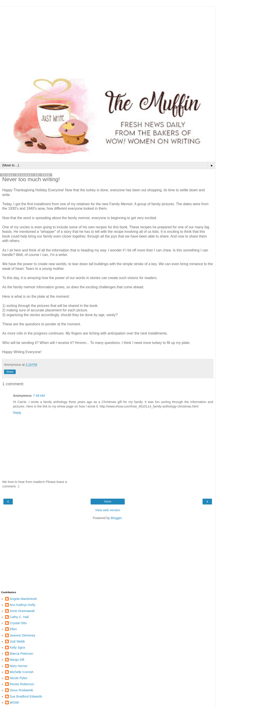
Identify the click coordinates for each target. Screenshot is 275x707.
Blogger (116, 518)
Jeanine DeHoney (22, 635)
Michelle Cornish (21, 672)
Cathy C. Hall (19, 617)
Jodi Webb (17, 641)
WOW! (14, 702)
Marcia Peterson (21, 653)
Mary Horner (19, 666)
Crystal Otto (18, 623)
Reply (17, 412)
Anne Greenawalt (22, 611)
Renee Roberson (22, 684)
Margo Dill (17, 659)
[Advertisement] (107, 38)
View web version (107, 510)
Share (9, 371)
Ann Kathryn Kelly (22, 605)
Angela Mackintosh (23, 599)
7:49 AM (39, 395)
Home (107, 501)
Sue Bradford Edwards (26, 696)
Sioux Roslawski (21, 690)
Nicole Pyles (18, 678)
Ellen (13, 629)
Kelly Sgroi (17, 647)
